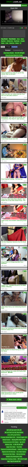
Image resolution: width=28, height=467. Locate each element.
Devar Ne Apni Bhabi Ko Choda (14, 55)
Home (5, 465)
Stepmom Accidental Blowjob (8, 449)
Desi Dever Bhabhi (9, 53)
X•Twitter (8, 46)
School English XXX (22, 437)
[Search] (11, 5)
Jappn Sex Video (10, 447)
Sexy (18, 39)
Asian (2, 43)
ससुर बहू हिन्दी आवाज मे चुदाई (18, 439)
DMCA (13, 465)
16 (21, 28)
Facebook (14, 46)
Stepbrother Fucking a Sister (8, 459)
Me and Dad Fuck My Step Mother (14, 432)
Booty (17, 43)
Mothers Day (8, 444)
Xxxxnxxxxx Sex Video (9, 454)
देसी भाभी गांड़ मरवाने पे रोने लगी (14, 430)
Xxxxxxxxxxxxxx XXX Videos (10, 442)
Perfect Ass (10, 41)
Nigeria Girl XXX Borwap (8, 451)
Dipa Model (4, 39)
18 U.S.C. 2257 (20, 465)
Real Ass (11, 43)
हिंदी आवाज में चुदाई (22, 459)
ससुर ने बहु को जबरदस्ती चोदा (14, 461)
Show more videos (14, 399)
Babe (22, 39)
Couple (22, 41)
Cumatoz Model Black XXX (8, 437)
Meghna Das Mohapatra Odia (14, 456)
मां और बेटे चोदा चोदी (18, 444)
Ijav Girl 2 (22, 442)
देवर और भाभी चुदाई (19, 53)
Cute (7, 43)
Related (7, 50)
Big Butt (3, 41)
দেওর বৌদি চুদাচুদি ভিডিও (14, 435)
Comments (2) (18, 50)
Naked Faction (6, 439)
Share (2, 46)
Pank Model (12, 39)
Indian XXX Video (22, 449)
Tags (9, 465)
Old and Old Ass (20, 454)
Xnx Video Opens (21, 451)
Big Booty (16, 41)
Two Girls (19, 447)
